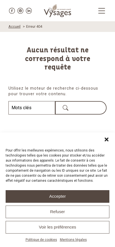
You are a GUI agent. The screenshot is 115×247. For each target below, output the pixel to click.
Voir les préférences (57, 227)
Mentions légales (73, 240)
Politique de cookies (41, 240)
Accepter (57, 196)
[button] (106, 139)
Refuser (57, 211)
